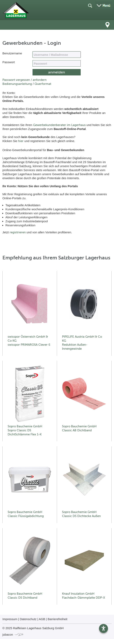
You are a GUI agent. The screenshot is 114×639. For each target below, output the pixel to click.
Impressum (9, 619)
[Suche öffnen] (90, 5)
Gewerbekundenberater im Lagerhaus (59, 125)
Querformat (43, 84)
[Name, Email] (57, 54)
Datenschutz (28, 619)
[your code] (57, 63)
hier (20, 141)
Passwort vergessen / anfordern (24, 80)
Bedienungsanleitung (17, 84)
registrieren (18, 232)
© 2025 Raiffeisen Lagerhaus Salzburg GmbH (33, 628)
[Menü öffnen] (104, 5)
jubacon (12, 634)
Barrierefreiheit (57, 619)
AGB (42, 619)
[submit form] (57, 72)
